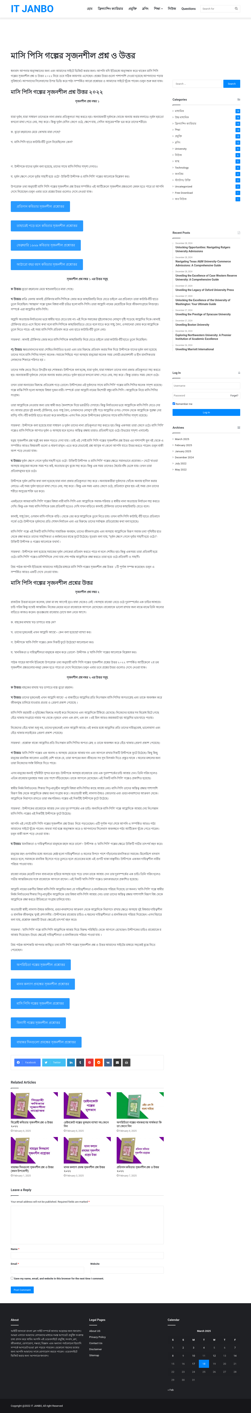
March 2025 (182, 439)
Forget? (234, 395)
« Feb (171, 1389)
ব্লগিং (145, 9)
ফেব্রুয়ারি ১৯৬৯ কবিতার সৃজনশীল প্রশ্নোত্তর (46, 245)
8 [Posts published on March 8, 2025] (173, 1355)
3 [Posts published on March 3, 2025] (193, 1347)
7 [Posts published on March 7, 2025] (235, 1347)
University (180, 148)
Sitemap (94, 1355)
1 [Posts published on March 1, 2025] (173, 1347)
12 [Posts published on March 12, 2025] (214, 1355)
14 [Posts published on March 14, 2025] (235, 1355)
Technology (182, 167)
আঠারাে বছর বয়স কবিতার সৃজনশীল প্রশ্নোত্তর (47, 264)
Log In (206, 412)
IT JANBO (36, 1405)
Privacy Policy (97, 1337)
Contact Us (95, 1343)
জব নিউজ (181, 199)
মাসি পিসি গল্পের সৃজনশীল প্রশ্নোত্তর (40, 1003)
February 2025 (183, 445)
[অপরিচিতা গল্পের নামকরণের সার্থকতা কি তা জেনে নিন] (140, 1105)
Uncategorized (183, 186)
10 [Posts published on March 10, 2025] (193, 1355)
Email (15, 1263)
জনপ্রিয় (179, 173)
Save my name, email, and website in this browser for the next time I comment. (59, 1278)
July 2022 (180, 463)
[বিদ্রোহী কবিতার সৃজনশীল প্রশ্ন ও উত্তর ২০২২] (34, 1105)
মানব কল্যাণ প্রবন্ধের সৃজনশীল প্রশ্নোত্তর (43, 984)
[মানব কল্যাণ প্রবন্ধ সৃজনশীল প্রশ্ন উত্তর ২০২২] (87, 1150)
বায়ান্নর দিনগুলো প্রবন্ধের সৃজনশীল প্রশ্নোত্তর (46, 1042)
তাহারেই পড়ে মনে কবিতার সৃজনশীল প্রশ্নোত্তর (47, 226)
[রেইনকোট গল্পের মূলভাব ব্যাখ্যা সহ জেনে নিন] (87, 1105)
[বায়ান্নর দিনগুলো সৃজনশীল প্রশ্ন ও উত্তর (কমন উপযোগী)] (34, 1150)
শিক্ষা (157, 9)
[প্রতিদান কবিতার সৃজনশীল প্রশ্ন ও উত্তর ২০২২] (140, 1150)
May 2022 (181, 469)
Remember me (182, 403)
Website (95, 1263)
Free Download (184, 192)
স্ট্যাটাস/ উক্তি (183, 180)
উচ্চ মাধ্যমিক (182, 117)
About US (94, 1330)
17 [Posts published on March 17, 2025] (193, 1363)
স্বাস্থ (177, 161)
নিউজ (172, 9)
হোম (89, 9)
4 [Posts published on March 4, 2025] (204, 1347)
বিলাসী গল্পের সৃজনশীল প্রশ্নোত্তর (38, 1023)
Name (15, 1249)
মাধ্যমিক (179, 111)
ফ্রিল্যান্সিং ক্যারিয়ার (110, 9)
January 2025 (183, 451)
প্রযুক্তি (132, 9)
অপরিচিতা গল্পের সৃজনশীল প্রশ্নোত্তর (41, 965)
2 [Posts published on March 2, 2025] (183, 1347)
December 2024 (184, 457)
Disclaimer (95, 1349)
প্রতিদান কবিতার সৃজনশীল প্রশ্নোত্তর (40, 206)
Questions (188, 9)
